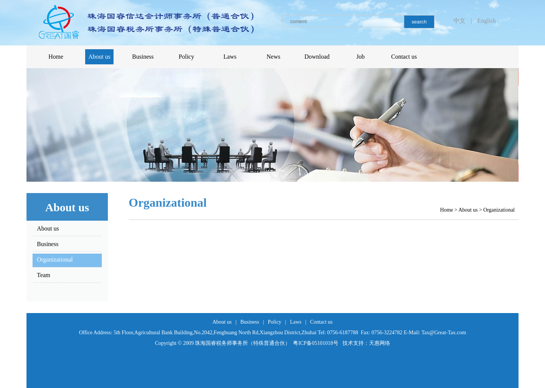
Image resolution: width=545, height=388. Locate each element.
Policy (275, 322)
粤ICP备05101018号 (315, 343)
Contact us (321, 322)
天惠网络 (379, 343)
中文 (459, 20)
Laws (295, 322)
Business (249, 322)
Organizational (499, 210)
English (486, 20)
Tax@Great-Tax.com (444, 332)
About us (468, 210)
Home (446, 210)
